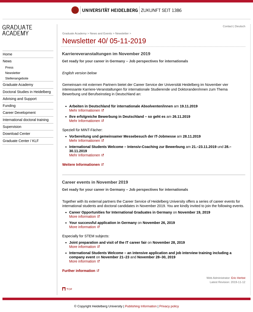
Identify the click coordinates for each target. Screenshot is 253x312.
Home (7, 54)
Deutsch (240, 26)
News (7, 61)
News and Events (101, 33)
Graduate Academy (18, 85)
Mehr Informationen (86, 110)
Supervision (12, 127)
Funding (9, 106)
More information (84, 216)
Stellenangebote (16, 78)
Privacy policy (169, 306)
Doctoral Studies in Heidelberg (27, 92)
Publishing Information (141, 306)
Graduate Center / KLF (21, 141)
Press (9, 67)
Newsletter (12, 73)
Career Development (19, 113)
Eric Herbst (238, 277)
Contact (228, 26)
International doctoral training (26, 120)
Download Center (16, 134)
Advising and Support (20, 99)
